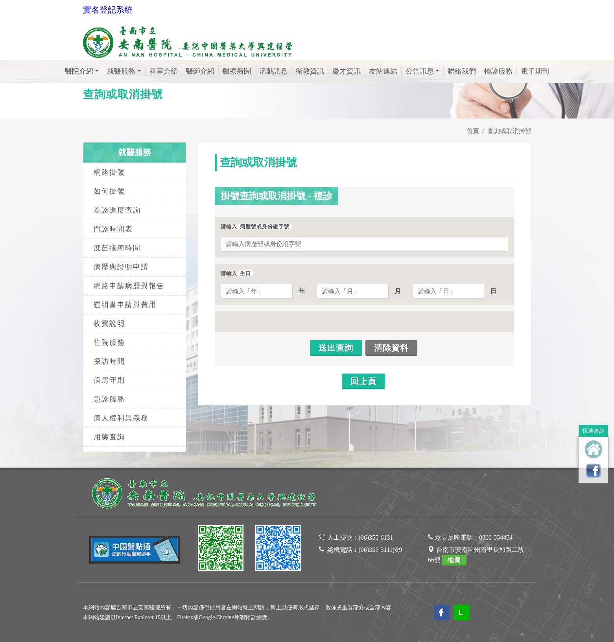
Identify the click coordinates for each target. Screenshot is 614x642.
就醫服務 (121, 71)
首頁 (472, 131)
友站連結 (383, 71)
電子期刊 (535, 71)
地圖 (454, 560)
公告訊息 (420, 71)
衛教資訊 (310, 71)
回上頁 (363, 381)
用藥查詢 (109, 437)
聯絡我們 (462, 71)
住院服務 (109, 342)
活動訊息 (273, 71)
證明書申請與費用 (125, 305)
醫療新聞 (237, 71)
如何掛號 (109, 191)
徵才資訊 (346, 71)
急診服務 (109, 399)
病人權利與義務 (121, 418)
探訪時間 (109, 361)
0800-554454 (496, 537)
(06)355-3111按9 (380, 549)
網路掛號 (109, 172)
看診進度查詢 (117, 210)
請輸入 (256, 226)
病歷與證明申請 (121, 267)
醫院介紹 (79, 71)
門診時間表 (113, 229)
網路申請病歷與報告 (129, 286)
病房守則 (109, 380)
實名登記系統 (108, 10)
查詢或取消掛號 (509, 131)
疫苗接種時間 (117, 248)
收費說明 (109, 323)
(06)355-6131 (376, 537)
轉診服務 (498, 71)
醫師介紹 (200, 71)
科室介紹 (163, 71)
